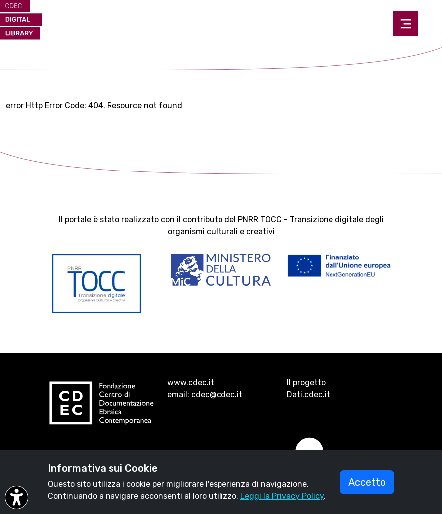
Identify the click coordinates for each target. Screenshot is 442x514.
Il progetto (306, 382)
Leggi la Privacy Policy (282, 496)
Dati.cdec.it (308, 394)
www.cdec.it (190, 382)
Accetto (367, 482)
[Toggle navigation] (405, 23)
